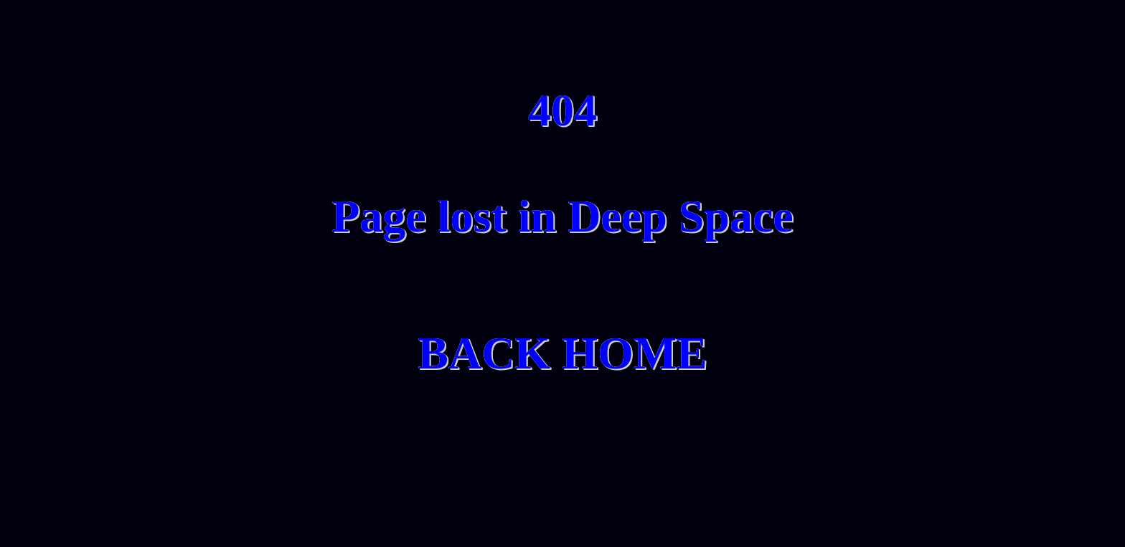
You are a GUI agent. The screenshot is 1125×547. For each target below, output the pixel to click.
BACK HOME (562, 353)
